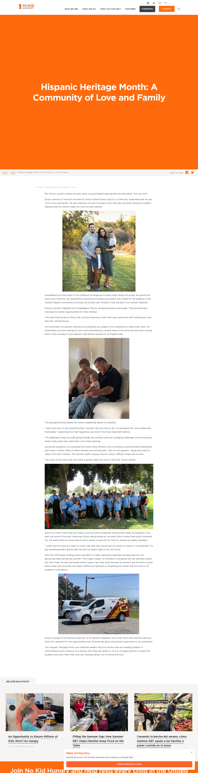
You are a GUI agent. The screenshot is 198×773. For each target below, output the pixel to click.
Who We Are (71, 9)
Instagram (159, 3)
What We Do (89, 9)
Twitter (154, 3)
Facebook (148, 3)
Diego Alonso (52, 187)
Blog (13, 172)
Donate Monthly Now (169, 764)
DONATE (167, 9)
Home (5, 172)
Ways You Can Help (110, 9)
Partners (130, 9)
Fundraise (147, 9)
